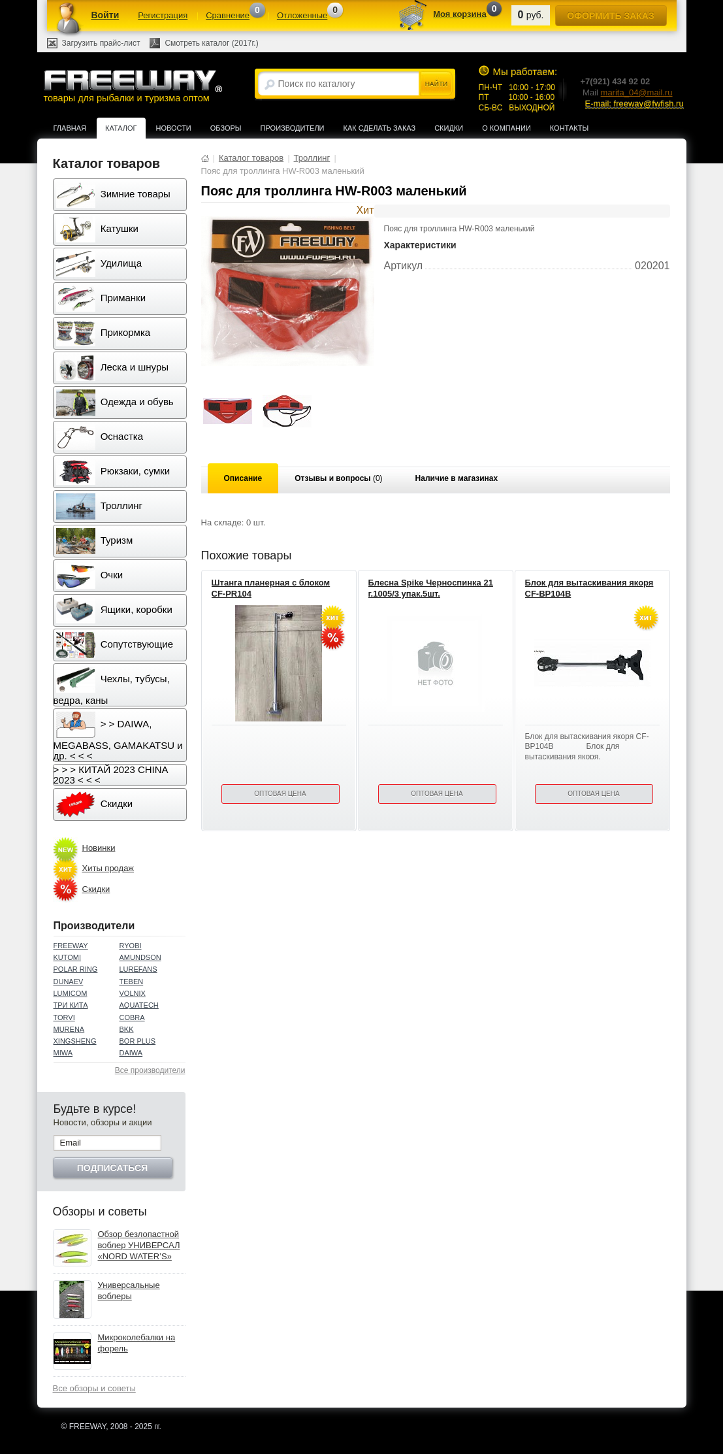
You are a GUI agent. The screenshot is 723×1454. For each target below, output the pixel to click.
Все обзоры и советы (94, 1388)
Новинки (99, 848)
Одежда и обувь (115, 402)
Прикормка (103, 333)
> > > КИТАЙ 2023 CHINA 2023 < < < (111, 774)
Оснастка (100, 437)
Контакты (569, 128)
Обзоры (226, 128)
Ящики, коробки (114, 610)
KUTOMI (68, 957)
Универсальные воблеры (129, 1290)
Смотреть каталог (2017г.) (211, 43)
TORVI (64, 1017)
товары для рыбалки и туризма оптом (132, 86)
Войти (105, 15)
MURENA (69, 1029)
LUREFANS (138, 969)
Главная (70, 128)
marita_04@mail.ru (637, 92)
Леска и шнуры (112, 368)
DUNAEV (69, 981)
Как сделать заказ (380, 128)
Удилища (99, 264)
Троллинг (99, 506)
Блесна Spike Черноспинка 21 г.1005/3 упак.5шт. (430, 588)
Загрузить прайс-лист (101, 43)
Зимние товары (113, 195)
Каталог (121, 128)
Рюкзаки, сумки (113, 472)
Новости (173, 128)
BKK (127, 1029)
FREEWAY (71, 946)
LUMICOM (71, 993)
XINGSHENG (75, 1041)
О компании (506, 128)
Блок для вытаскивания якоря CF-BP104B (589, 588)
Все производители (150, 1070)
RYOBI (131, 946)
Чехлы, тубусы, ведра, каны (112, 686)
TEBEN (132, 981)
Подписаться (112, 1168)
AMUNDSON (140, 957)
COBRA (132, 1017)
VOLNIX (133, 993)
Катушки (97, 229)
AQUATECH (139, 1005)
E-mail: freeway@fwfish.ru (634, 103)
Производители (293, 128)
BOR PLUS (138, 1041)
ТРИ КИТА (71, 1005)
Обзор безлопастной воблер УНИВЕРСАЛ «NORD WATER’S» (139, 1245)
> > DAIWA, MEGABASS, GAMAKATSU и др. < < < (118, 736)
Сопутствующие (115, 645)
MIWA (63, 1053)
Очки (89, 576)
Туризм (94, 541)
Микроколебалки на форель (137, 1342)
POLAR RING (76, 969)
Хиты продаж (108, 868)
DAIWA (131, 1053)
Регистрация (162, 15)
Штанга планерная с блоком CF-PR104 (271, 588)
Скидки (448, 128)
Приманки (101, 299)
